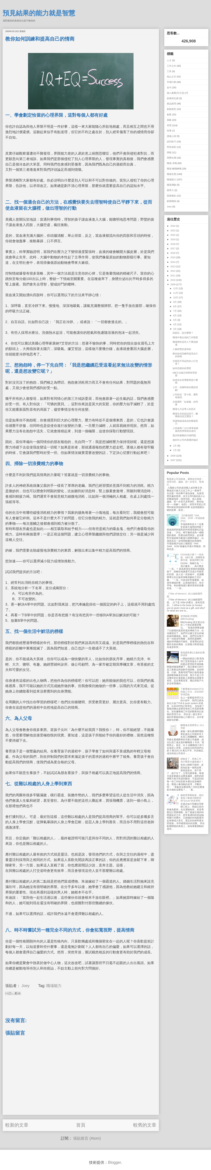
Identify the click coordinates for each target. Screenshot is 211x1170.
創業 (169, 114)
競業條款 (171, 195)
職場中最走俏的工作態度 (185, 337)
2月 (175, 445)
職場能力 (53, 986)
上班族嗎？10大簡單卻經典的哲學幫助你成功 (185, 429)
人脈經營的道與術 (182, 349)
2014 (173, 262)
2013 (173, 266)
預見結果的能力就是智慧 (39, 13)
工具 (169, 71)
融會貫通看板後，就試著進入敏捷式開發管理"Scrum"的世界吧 (192, 798)
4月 (175, 324)
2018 (173, 244)
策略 (169, 120)
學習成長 (171, 147)
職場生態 (171, 174)
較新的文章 (16, 1125)
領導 (169, 130)
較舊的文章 (144, 1125)
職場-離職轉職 (174, 168)
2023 (173, 230)
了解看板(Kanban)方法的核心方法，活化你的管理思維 (192, 692)
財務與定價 (172, 98)
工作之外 (171, 66)
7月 (175, 311)
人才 (169, 60)
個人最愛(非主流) (175, 93)
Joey (169, 206)
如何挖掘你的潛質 (182, 368)
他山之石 (171, 76)
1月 (175, 450)
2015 (173, 257)
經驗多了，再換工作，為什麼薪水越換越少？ (192, 760)
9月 (175, 302)
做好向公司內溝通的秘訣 (185, 440)
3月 (175, 329)
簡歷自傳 (171, 157)
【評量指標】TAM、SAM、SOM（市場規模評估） (193, 518)
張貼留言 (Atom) (87, 1138)
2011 (173, 275)
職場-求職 (172, 163)
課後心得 (171, 136)
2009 (173, 284)
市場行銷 (171, 82)
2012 (173, 271)
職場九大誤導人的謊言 (184, 409)
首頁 (80, 1125)
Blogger (114, 1162)
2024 (173, 226)
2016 (173, 253)
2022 (173, 235)
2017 (173, 248)
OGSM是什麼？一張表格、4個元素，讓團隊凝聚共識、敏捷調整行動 (193, 557)
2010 (173, 280)
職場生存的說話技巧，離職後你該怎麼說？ (185, 415)
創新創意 (171, 109)
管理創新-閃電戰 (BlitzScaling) (189, 617)
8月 (175, 306)
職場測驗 (171, 184)
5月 (175, 320)
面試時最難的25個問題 (184, 435)
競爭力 (170, 190)
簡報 (169, 152)
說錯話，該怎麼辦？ (183, 332)
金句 (169, 87)
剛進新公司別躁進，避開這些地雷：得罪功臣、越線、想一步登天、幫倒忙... (185, 482)
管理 (169, 125)
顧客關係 (171, 201)
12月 (176, 288)
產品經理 (171, 103)
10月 (176, 297)
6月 (175, 315)
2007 (173, 460)
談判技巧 (171, 141)
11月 (176, 293)
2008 (173, 455)
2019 (173, 239)
